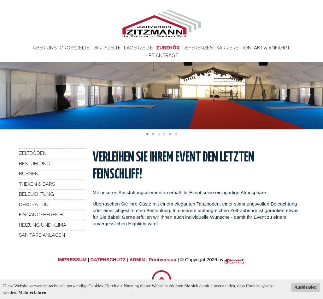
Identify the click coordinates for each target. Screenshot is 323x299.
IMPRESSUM (72, 259)
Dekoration (34, 204)
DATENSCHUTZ (107, 259)
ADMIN (137, 259)
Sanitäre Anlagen (42, 235)
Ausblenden (305, 287)
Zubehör (167, 48)
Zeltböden (32, 153)
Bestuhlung (34, 163)
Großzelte (75, 48)
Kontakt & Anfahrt (266, 48)
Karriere (227, 48)
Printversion (163, 259)
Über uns (44, 48)
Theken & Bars (37, 184)
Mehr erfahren (32, 292)
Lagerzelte (138, 48)
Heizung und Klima (42, 225)
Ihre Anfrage (161, 55)
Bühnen (28, 174)
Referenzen (198, 48)
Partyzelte (107, 48)
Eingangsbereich (41, 214)
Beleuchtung (36, 194)
